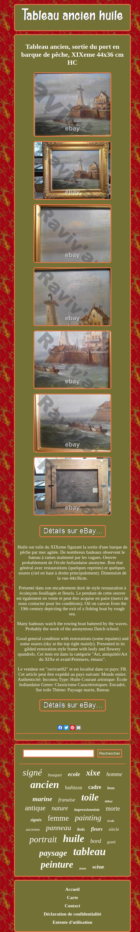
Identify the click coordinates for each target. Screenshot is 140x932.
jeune (82, 868)
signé (32, 772)
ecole (74, 774)
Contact (72, 905)
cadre (94, 787)
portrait (43, 839)
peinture (57, 864)
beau (111, 788)
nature (60, 808)
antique (35, 808)
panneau (58, 828)
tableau (89, 852)
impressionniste (87, 809)
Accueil (72, 889)
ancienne (33, 829)
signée (36, 820)
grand (111, 842)
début (108, 801)
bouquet (55, 775)
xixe (93, 772)
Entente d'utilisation (72, 922)
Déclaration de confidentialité (72, 914)
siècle (114, 829)
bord (95, 841)
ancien (44, 784)
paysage (53, 853)
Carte (72, 897)
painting (88, 817)
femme (58, 818)
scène (98, 867)
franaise (66, 800)
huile (73, 838)
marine (42, 799)
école (110, 820)
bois (81, 829)
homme (114, 774)
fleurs (97, 829)
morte (113, 808)
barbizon (73, 787)
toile (90, 797)
